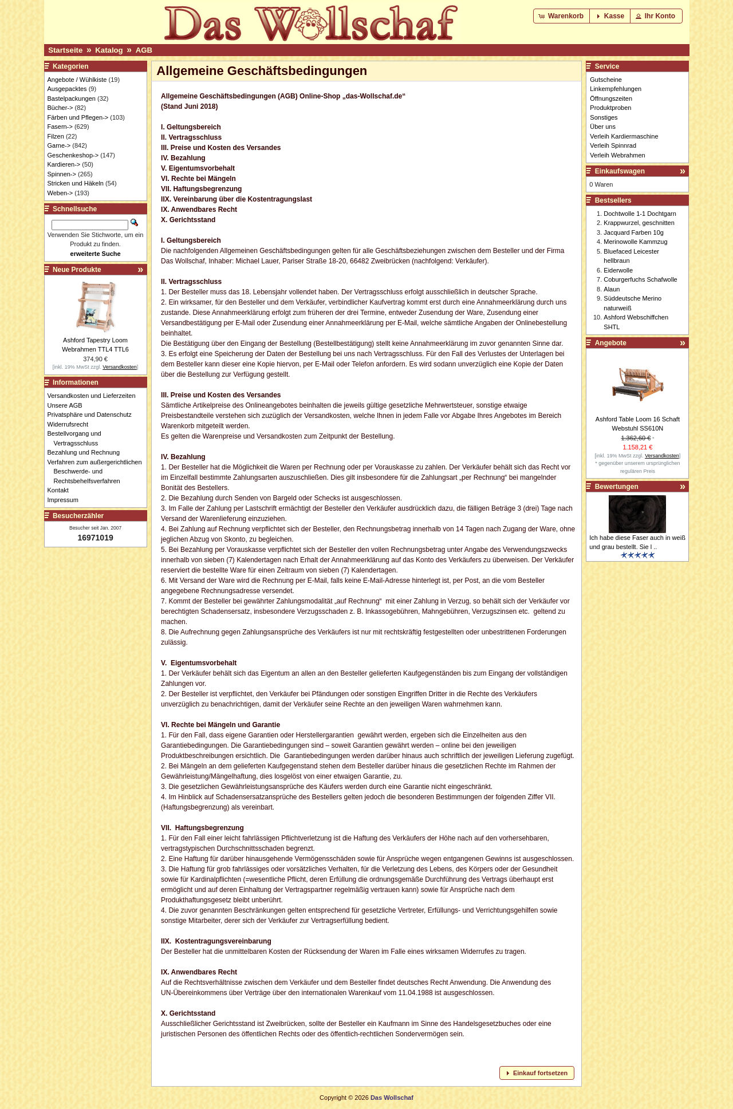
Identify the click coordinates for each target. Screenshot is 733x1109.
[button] (562, 16)
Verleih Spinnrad (613, 145)
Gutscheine (606, 79)
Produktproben (610, 107)
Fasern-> (60, 126)
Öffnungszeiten (611, 98)
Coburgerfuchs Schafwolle (640, 279)
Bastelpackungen (72, 98)
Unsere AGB (68, 405)
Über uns (603, 126)
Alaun (612, 289)
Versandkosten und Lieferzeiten (95, 395)
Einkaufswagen (620, 171)
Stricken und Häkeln (76, 183)
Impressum (66, 499)
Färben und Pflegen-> (78, 117)
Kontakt (61, 490)
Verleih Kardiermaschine (624, 136)
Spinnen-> (62, 174)
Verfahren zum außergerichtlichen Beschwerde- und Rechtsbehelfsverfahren (98, 471)
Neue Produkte (77, 270)
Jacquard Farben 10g (634, 232)
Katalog (109, 50)
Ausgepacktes (67, 88)
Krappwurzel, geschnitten (639, 222)
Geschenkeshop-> (73, 155)
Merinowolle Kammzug (635, 241)
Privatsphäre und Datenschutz (93, 414)
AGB (144, 50)
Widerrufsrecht (71, 424)
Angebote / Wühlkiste (77, 79)
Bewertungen (617, 487)
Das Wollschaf (392, 1097)
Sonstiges (603, 117)
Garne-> (59, 145)
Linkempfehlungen (615, 88)
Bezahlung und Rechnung (87, 452)
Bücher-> (60, 107)
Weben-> (60, 193)
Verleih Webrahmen (617, 155)
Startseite (65, 50)
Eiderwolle (618, 270)
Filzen (56, 136)
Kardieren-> (64, 164)
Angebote (610, 343)
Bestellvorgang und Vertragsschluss (77, 438)
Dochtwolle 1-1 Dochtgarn (640, 213)
